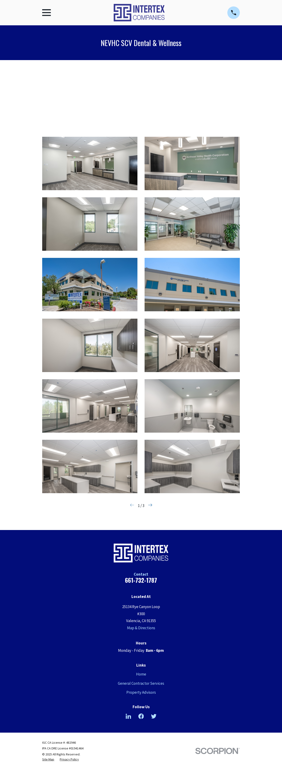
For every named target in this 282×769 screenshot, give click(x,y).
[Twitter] (154, 716)
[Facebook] (141, 716)
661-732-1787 (141, 580)
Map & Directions (141, 627)
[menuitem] (48, 759)
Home (141, 674)
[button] (89, 163)
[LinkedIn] (128, 716)
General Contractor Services (141, 683)
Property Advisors (141, 692)
